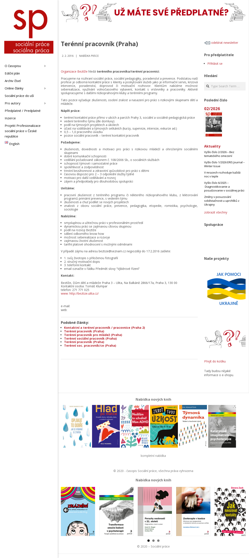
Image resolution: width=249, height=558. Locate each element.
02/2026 (212, 108)
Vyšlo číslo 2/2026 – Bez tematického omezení (219, 154)
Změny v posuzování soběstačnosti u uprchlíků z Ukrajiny (221, 200)
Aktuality (212, 146)
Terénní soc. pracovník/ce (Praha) (90, 345)
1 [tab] (148, 540)
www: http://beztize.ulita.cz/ (80, 293)
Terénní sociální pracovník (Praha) (90, 338)
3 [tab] (158, 540)
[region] (153, 511)
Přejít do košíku (215, 361)
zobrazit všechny (215, 212)
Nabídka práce (89, 56)
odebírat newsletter (221, 43)
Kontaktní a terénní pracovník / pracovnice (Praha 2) (104, 328)
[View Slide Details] (78, 511)
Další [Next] (240, 510)
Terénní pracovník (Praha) (84, 331)
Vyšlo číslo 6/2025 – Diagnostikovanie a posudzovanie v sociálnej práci (224, 186)
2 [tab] (153, 540)
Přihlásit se (215, 63)
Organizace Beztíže (74, 71)
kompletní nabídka (153, 456)
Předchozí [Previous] (66, 510)
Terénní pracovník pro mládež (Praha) (93, 335)
